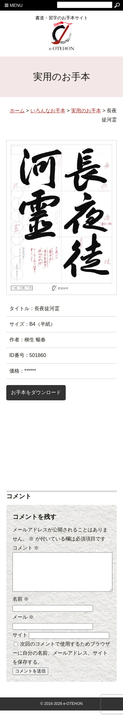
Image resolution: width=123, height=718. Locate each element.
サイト (20, 642)
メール (23, 624)
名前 (21, 606)
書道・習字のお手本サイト (61, 20)
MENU (14, 5)
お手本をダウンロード (36, 392)
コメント (26, 547)
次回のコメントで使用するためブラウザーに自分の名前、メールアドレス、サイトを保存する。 (61, 660)
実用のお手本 (86, 110)
